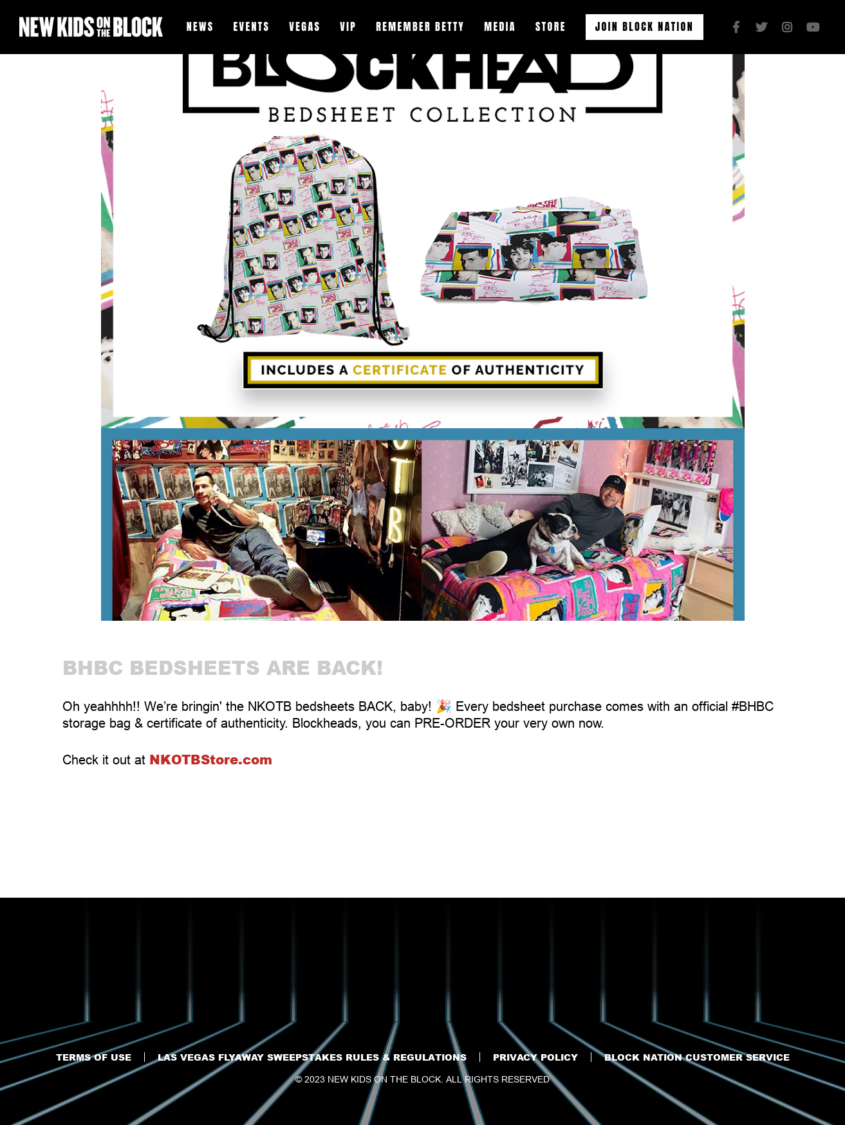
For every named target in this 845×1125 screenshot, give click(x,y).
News (200, 26)
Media (500, 26)
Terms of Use (93, 1057)
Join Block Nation (644, 26)
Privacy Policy (535, 1057)
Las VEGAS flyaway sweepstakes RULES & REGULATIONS (312, 1057)
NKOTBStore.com (210, 759)
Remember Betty (420, 26)
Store (550, 26)
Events (252, 26)
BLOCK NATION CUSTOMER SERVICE (697, 1057)
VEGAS (304, 26)
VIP (348, 26)
